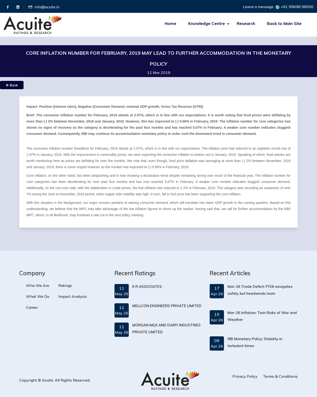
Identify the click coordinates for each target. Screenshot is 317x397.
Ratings (65, 285)
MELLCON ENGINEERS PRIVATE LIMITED (166, 306)
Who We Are (37, 285)
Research (246, 23)
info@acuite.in (47, 7)
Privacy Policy (245, 376)
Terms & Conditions (280, 376)
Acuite (47, 380)
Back (12, 85)
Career (32, 307)
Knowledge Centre (206, 23)
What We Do (37, 296)
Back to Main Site (284, 23)
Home (170, 23)
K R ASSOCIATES (147, 286)
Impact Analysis (72, 296)
